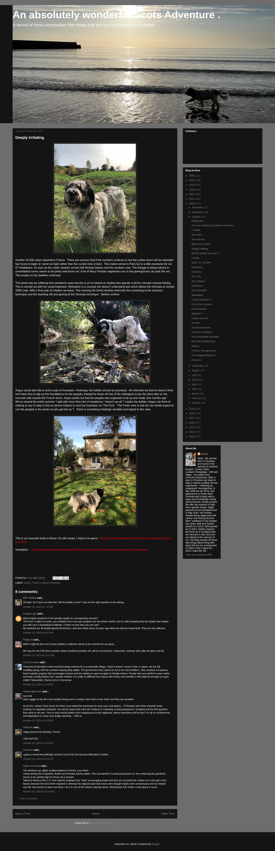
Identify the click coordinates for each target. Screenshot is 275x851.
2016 (192, 422)
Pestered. (196, 360)
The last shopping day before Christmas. (212, 225)
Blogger (155, 844)
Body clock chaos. (201, 244)
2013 (192, 436)
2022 (192, 194)
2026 (192, 175)
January (196, 402)
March (195, 393)
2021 (192, 198)
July (194, 375)
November (198, 212)
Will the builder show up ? (205, 253)
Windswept (197, 295)
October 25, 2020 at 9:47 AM (38, 632)
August (196, 370)
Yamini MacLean (32, 691)
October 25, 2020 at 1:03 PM (38, 684)
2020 (192, 203)
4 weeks (195, 230)
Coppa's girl (30, 613)
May (194, 384)
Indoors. (195, 346)
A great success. (200, 318)
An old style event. (201, 327)
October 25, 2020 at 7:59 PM (38, 743)
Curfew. (195, 258)
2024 (192, 184)
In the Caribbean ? (201, 299)
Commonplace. (199, 309)
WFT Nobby (29, 597)
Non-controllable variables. (205, 336)
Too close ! (197, 234)
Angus (204, 453)
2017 (192, 418)
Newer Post (22, 813)
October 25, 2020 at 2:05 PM (38, 720)
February (197, 398)
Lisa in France (31, 662)
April (194, 389)
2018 (192, 413)
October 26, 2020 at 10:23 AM (38, 791)
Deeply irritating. (200, 248)
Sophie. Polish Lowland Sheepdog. (42, 582)
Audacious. (197, 285)
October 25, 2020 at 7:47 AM (38, 607)
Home (95, 813)
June (195, 379)
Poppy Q (28, 639)
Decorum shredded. (201, 332)
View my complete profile (198, 554)
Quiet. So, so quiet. (201, 262)
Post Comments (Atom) (102, 823)
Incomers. (196, 271)
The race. (196, 276)
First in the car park (201, 304)
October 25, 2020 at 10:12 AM (38, 655)
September (198, 365)
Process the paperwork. (203, 350)
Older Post (168, 813)
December (198, 207)
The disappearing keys (203, 355)
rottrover (28, 727)
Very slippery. (198, 281)
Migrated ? (197, 313)
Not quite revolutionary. (203, 341)
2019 (192, 408)
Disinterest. (197, 267)
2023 (192, 189)
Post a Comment (28, 798)
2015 (192, 427)
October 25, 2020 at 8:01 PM (38, 759)
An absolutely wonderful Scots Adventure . (116, 14)
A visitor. (195, 322)
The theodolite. (199, 290)
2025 (192, 180)
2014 (192, 432)
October (196, 216)
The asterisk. (198, 239)
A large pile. (197, 221)
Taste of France (31, 766)
